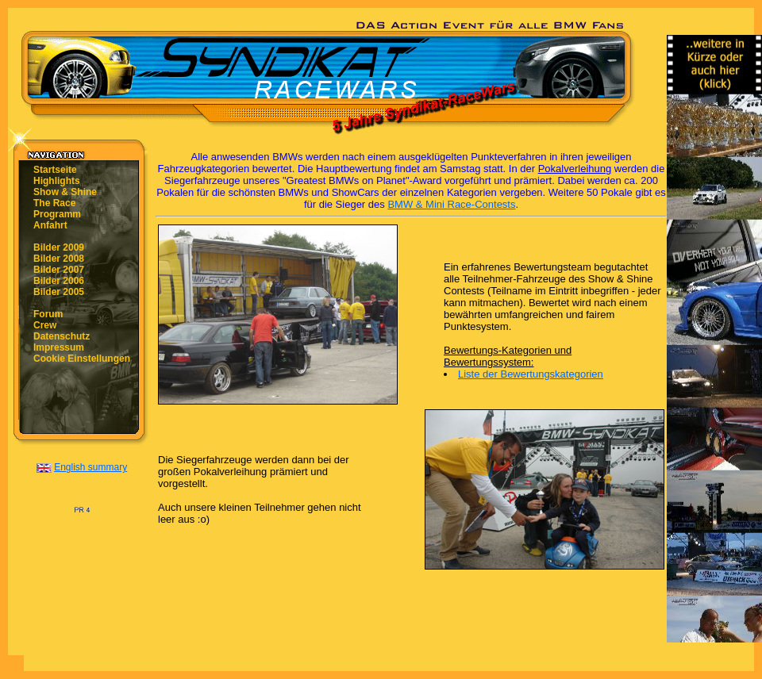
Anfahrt (50, 225)
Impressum (58, 347)
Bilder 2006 (58, 280)
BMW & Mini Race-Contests (451, 204)
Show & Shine (65, 192)
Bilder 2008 (58, 258)
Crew (44, 325)
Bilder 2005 (58, 291)
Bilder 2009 (58, 247)
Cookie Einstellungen (81, 358)
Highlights (56, 180)
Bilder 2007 (58, 269)
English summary (90, 467)
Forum (48, 314)
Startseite (55, 169)
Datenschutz (61, 336)
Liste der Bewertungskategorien (530, 374)
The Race (54, 203)
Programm (57, 214)
